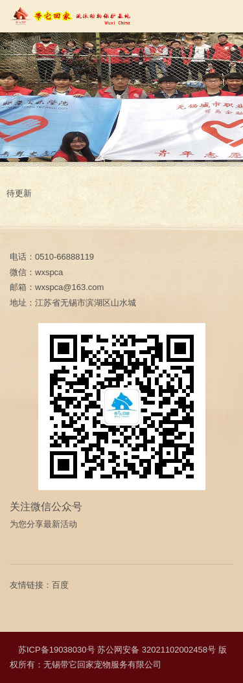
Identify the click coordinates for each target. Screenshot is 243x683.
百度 (60, 585)
